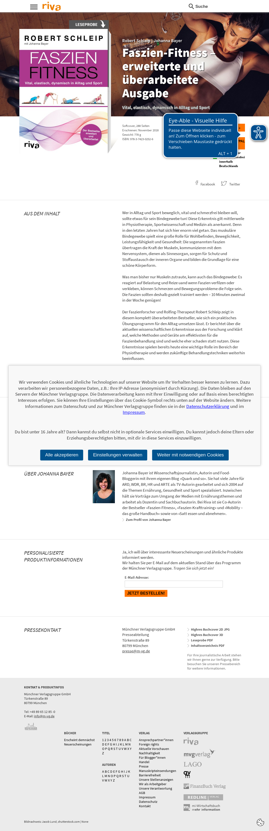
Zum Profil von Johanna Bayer (148, 519)
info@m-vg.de (44, 716)
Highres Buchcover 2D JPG (210, 629)
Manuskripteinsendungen (157, 771)
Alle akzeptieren (61, 454)
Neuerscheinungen (78, 744)
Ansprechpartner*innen (156, 740)
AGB (142, 793)
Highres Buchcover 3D (207, 635)
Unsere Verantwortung (155, 788)
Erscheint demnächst (79, 740)
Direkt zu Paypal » (229, 143)
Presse (143, 766)
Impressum (147, 797)
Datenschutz (148, 801)
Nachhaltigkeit (149, 753)
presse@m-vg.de (136, 650)
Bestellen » (229, 127)
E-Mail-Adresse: (137, 577)
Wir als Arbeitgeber (152, 784)
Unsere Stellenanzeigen (156, 779)
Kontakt (145, 806)
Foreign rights (149, 744)
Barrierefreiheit (150, 775)
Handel (144, 762)
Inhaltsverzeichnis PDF (208, 645)
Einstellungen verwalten (117, 454)
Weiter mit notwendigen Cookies (190, 454)
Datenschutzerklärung (207, 406)
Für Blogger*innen (152, 757)
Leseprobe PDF (202, 640)
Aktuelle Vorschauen (154, 748)
